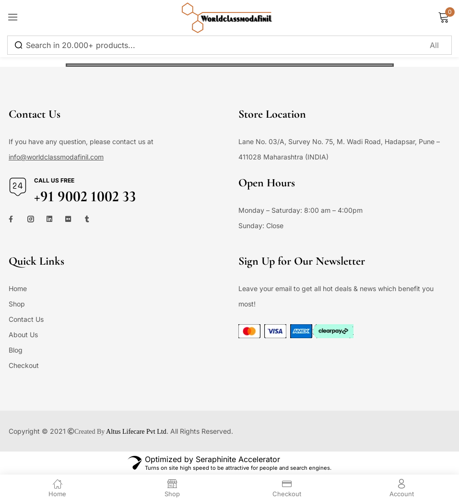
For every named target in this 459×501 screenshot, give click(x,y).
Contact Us (26, 319)
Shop (17, 304)
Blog (16, 350)
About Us (23, 334)
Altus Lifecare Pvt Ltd (136, 431)
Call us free (54, 180)
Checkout (24, 365)
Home (18, 288)
